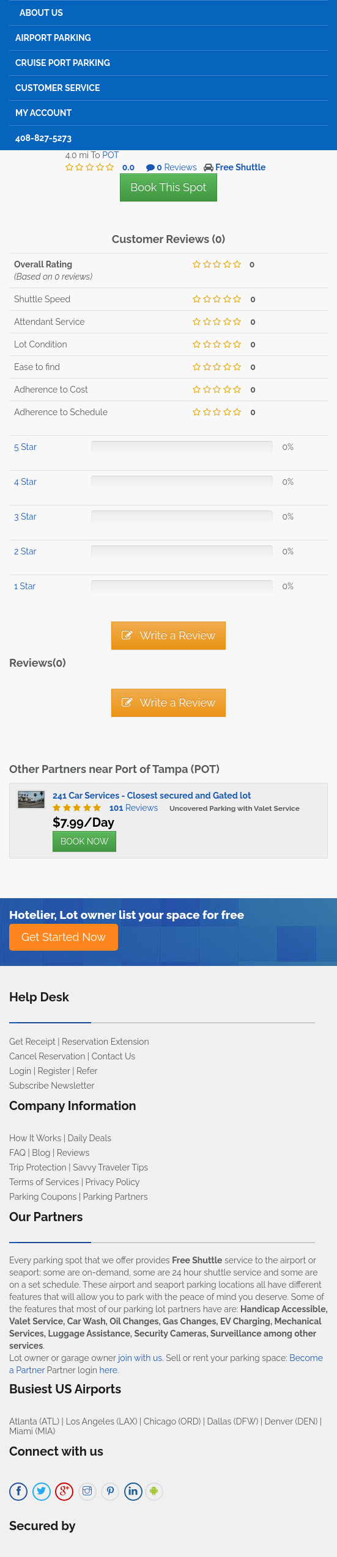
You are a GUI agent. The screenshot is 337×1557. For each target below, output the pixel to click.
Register (54, 1071)
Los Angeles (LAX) (101, 1421)
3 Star (25, 516)
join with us (140, 1358)
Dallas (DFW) (233, 1421)
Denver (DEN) (291, 1421)
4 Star (25, 482)
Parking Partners (115, 1197)
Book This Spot (168, 187)
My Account (43, 113)
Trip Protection (38, 1167)
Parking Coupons (42, 1197)
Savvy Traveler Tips (110, 1167)
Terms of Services (44, 1182)
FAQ (17, 1153)
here (108, 1370)
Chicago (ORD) (172, 1421)
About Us (41, 13)
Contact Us (113, 1056)
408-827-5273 (43, 138)
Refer (87, 1071)
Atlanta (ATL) (34, 1421)
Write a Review (169, 635)
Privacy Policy (113, 1182)
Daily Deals (89, 1138)
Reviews (130, 808)
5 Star (25, 447)
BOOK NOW (84, 841)
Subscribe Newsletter (51, 1086)
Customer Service (57, 88)
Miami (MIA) (32, 1431)
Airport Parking (53, 38)
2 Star (25, 551)
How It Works (35, 1138)
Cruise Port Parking (62, 63)
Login (20, 1071)
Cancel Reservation (47, 1056)
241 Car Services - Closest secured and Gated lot (152, 795)
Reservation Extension (105, 1042)
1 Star (24, 586)
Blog (41, 1153)
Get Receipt (32, 1042)
